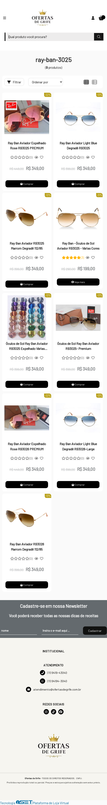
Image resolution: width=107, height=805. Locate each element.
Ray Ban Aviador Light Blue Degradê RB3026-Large (78, 446)
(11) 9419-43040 (53, 672)
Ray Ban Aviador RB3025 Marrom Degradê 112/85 (27, 245)
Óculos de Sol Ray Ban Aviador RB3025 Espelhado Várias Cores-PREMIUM (27, 347)
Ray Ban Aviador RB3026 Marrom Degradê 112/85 (27, 546)
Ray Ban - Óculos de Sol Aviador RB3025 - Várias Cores (78, 245)
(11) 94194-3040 (53, 681)
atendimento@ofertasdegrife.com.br (53, 689)
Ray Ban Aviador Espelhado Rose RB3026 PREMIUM (27, 446)
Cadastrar (95, 630)
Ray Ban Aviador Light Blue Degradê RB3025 (78, 145)
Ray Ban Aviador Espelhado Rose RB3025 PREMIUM (27, 145)
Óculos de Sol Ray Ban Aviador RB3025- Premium (78, 346)
